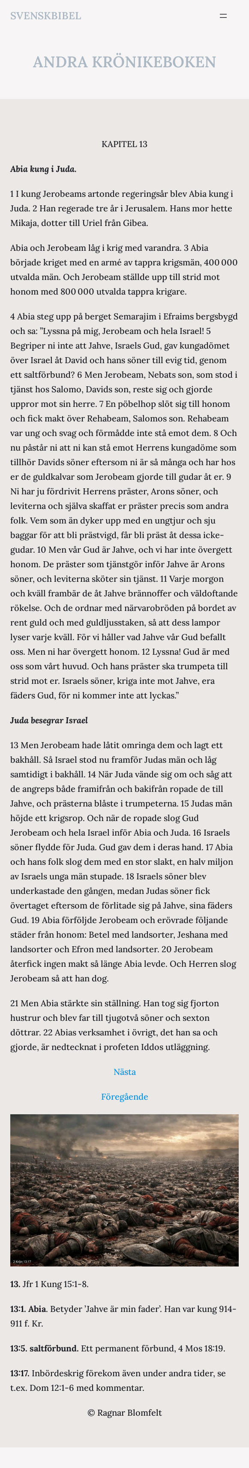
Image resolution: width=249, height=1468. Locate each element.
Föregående (124, 1096)
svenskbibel (45, 15)
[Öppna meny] (223, 16)
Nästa (125, 1071)
